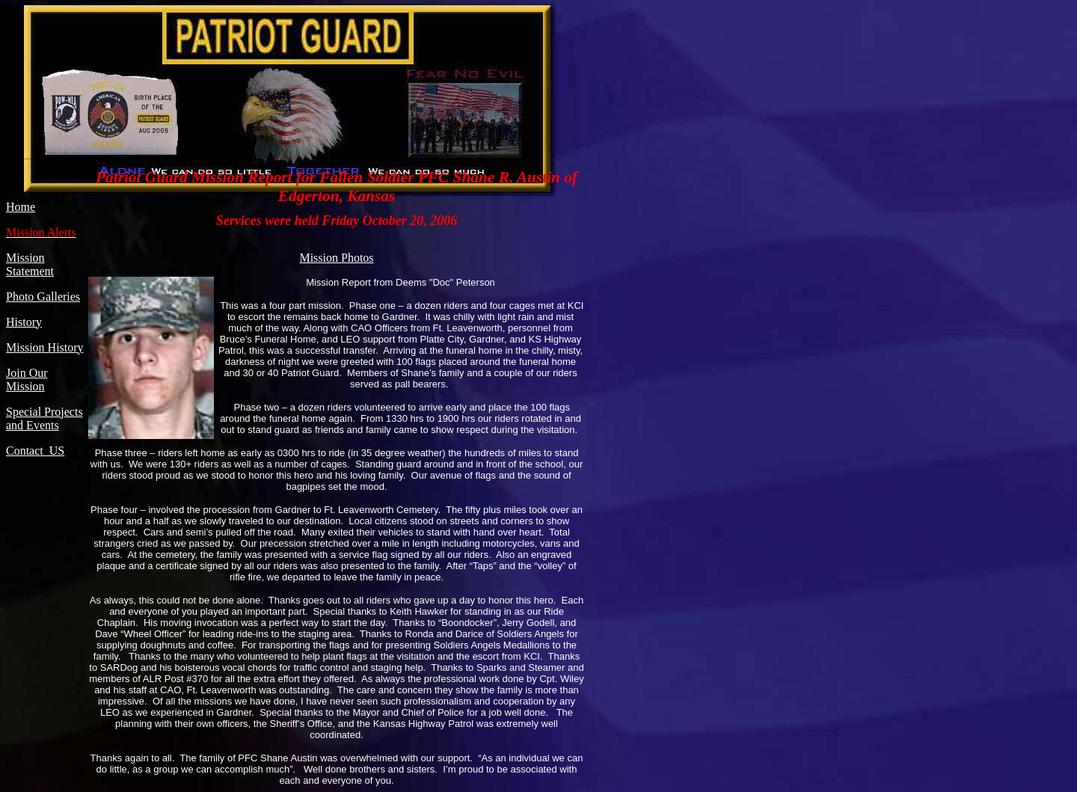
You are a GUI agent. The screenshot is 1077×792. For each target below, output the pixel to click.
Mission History (45, 347)
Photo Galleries (43, 296)
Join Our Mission (27, 379)
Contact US (35, 450)
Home (20, 206)
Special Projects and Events (44, 418)
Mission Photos (336, 257)
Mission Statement (30, 264)
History (24, 322)
